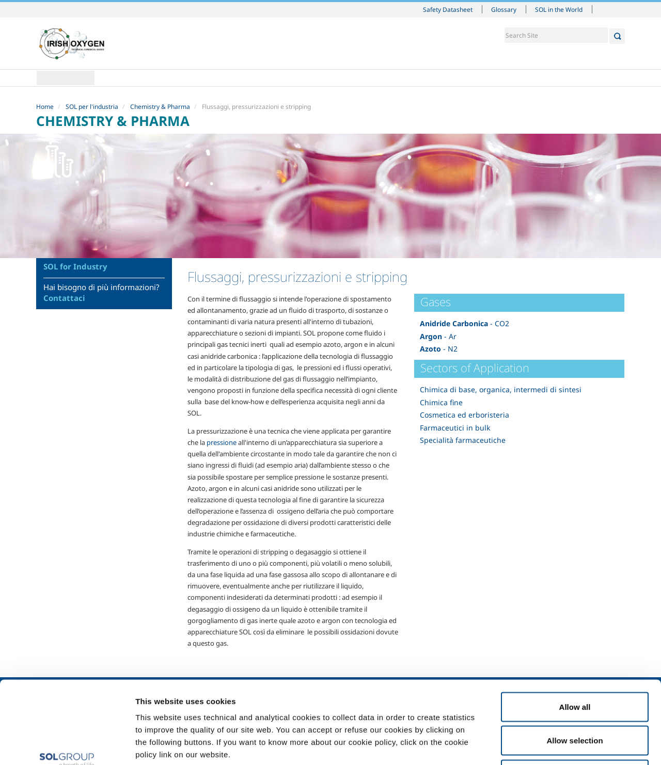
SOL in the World (559, 9)
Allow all (575, 629)
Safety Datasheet (448, 9)
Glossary (503, 9)
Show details (537, 744)
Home (66, 78)
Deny (575, 697)
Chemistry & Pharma (160, 106)
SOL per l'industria (92, 106)
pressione (222, 442)
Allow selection (574, 663)
